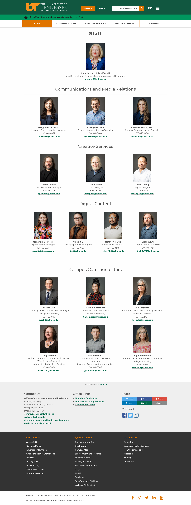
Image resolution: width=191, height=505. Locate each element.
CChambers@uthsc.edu (95, 317)
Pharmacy (129, 461)
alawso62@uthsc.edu (142, 136)
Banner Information (84, 442)
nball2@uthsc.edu (48, 320)
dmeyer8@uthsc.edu (95, 194)
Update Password (35, 473)
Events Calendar (83, 458)
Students (79, 477)
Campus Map (81, 450)
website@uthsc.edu (34, 417)
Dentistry (128, 442)
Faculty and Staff (83, 461)
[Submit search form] (141, 8)
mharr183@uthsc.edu (113, 251)
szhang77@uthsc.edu (142, 194)
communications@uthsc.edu (39, 414)
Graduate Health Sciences (136, 446)
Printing (154, 23)
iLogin (78, 469)
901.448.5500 (68, 495)
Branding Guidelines (86, 398)
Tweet (131, 399)
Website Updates (35, 469)
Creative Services (95, 23)
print (159, 403)
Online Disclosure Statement (40, 454)
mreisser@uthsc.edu (49, 136)
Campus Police (33, 446)
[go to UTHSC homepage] (25, 17)
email (144, 403)
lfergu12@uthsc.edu (142, 320)
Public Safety (32, 465)
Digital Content (124, 23)
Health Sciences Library (86, 465)
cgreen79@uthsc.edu (95, 136)
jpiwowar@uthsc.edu (95, 370)
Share (146, 399)
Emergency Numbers (36, 450)
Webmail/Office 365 (85, 485)
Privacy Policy (33, 461)
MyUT (78, 473)
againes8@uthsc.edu (49, 194)
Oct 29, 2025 (101, 385)
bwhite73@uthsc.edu (148, 251)
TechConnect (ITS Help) (86, 481)
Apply (87, 8)
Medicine (128, 454)
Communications (66, 23)
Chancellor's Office (85, 404)
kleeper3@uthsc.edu (95, 79)
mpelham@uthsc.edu (49, 370)
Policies (30, 458)
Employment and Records (88, 454)
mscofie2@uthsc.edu (43, 251)
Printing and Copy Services (89, 401)
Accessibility (32, 442)
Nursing (127, 458)
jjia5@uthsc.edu (78, 251)
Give (102, 8)
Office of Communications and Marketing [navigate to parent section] (53, 17)
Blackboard (80, 446)
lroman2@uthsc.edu (142, 368)
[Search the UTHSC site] (125, 8)
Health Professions (133, 450)
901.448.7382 (88, 495)
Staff (37, 23)
